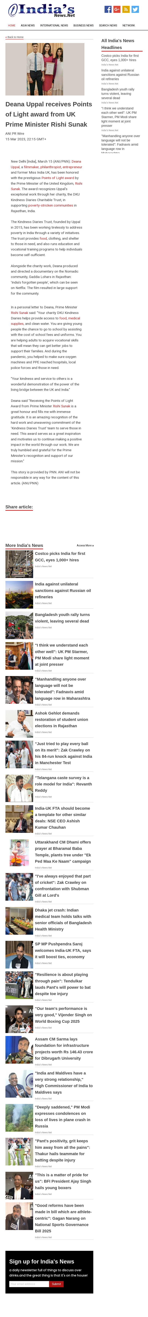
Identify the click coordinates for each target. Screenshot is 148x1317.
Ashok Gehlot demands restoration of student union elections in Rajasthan (61, 719)
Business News (84, 25)
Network (129, 25)
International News (54, 25)
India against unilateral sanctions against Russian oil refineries (63, 590)
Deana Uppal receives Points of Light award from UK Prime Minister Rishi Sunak (48, 114)
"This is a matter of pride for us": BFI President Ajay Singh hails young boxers (63, 1181)
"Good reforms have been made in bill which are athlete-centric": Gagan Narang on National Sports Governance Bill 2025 (63, 1218)
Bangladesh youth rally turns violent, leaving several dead (117, 94)
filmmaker (31, 167)
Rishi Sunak (19, 313)
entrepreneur (72, 167)
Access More (84, 545)
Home (11, 25)
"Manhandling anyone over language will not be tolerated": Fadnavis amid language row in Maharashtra (120, 144)
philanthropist (50, 167)
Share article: (19, 506)
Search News (108, 25)
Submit (56, 1284)
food (43, 238)
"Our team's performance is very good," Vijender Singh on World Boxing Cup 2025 (63, 1014)
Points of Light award (57, 178)
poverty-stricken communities (50, 205)
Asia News (28, 25)
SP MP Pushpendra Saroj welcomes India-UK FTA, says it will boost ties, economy (63, 950)
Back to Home (14, 37)
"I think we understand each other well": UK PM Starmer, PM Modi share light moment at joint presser (119, 117)
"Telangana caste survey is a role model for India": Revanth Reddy (63, 784)
